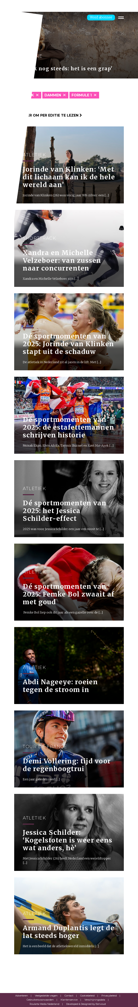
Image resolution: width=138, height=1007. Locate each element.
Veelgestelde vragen (46, 995)
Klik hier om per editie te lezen (48, 115)
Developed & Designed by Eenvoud (86, 1003)
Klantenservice (69, 999)
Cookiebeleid (87, 995)
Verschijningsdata (94, 999)
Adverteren (21, 995)
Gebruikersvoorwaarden (40, 999)
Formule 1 (82, 95)
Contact (68, 995)
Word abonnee (101, 17)
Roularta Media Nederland (44, 1003)
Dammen (52, 95)
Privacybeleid (109, 995)
